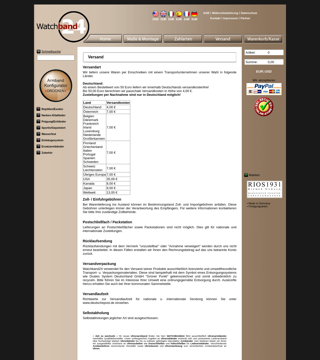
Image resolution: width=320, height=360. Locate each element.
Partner (245, 18)
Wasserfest (46, 133)
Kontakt (215, 18)
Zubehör (44, 152)
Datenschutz (249, 12)
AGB (206, 12)
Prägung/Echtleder (51, 121)
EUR (259, 71)
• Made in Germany (258, 203)
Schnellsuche (51, 51)
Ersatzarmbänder (50, 146)
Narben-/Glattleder (51, 115)
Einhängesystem (49, 140)
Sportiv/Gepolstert (51, 127)
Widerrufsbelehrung (225, 12)
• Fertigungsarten (257, 206)
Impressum (230, 18)
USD (268, 71)
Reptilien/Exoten (49, 109)
